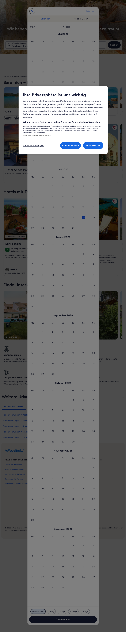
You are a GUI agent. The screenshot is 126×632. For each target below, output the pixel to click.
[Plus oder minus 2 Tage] (62, 611)
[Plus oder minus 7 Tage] (85, 611)
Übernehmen (63, 619)
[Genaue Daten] (38, 611)
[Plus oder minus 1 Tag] (51, 611)
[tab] (45, 18)
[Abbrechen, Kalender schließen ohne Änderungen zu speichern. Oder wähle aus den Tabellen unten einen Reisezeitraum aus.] (32, 11)
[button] (32, 51)
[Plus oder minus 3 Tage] (73, 611)
